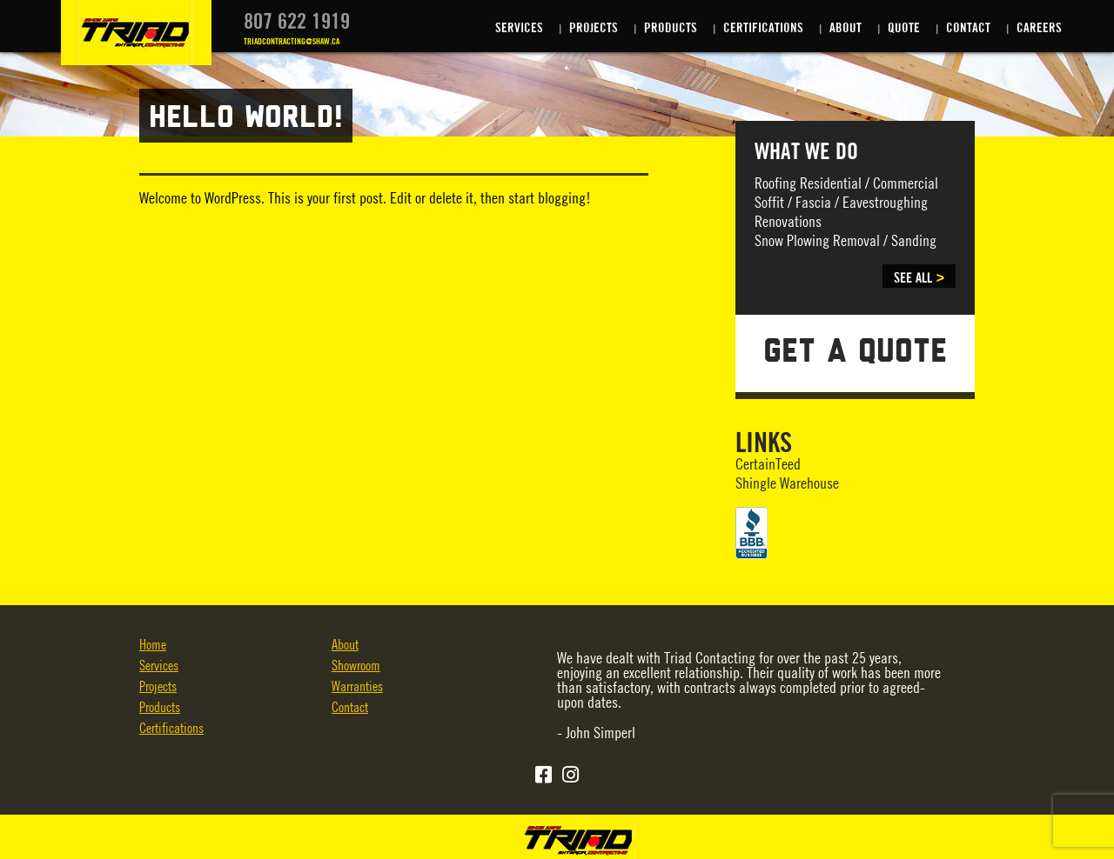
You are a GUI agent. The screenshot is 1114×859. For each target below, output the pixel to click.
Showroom (356, 666)
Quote (904, 28)
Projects (593, 28)
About (845, 28)
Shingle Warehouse (787, 483)
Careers (1039, 28)
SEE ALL (913, 278)
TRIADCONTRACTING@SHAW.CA (291, 41)
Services (519, 28)
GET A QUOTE (855, 353)
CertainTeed (768, 464)
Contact (968, 28)
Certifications (763, 28)
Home (152, 645)
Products (670, 28)
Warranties (357, 687)
